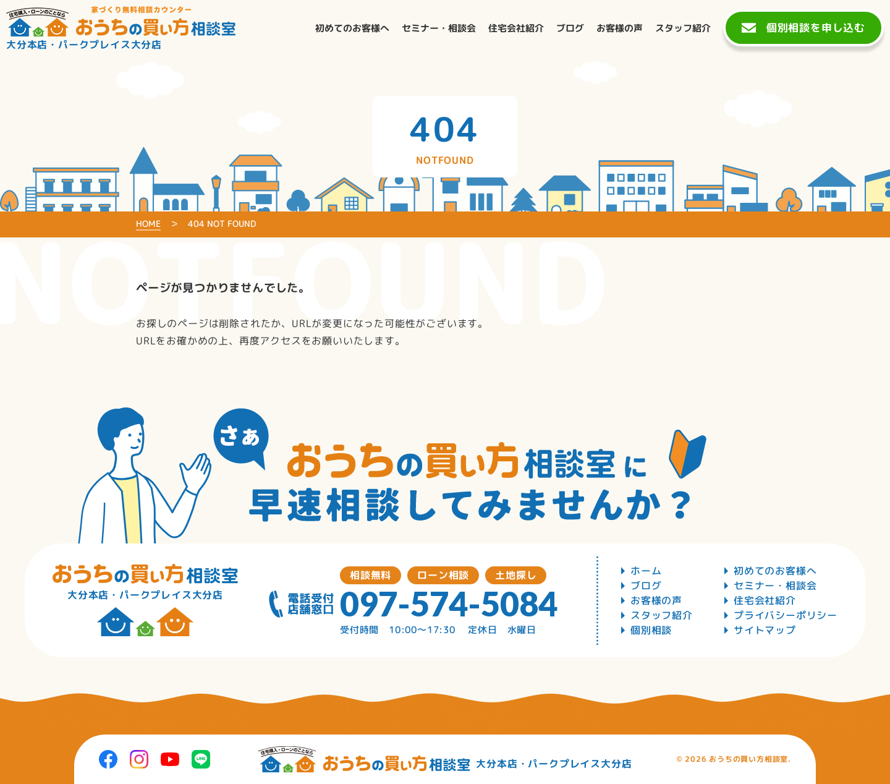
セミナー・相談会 (775, 585)
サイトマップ (765, 630)
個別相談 (651, 630)
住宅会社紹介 (765, 600)
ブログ (645, 585)
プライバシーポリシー (785, 615)
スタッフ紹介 (661, 615)
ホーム (645, 571)
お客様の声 (656, 600)
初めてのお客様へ (775, 571)
